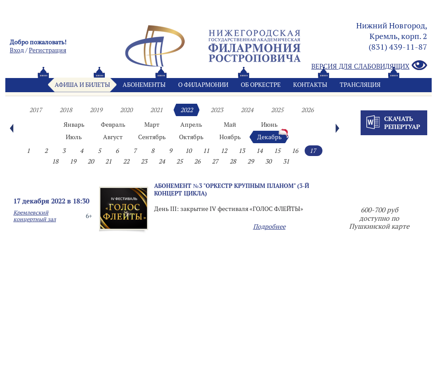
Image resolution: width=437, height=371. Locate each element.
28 (233, 161)
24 (162, 161)
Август (113, 137)
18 (55, 161)
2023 (217, 110)
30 (268, 161)
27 (215, 161)
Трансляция (360, 85)
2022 (186, 110)
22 (126, 161)
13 (241, 151)
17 (313, 151)
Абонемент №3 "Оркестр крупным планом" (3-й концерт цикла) (231, 189)
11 (206, 151)
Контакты (310, 85)
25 (179, 161)
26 (197, 161)
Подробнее (269, 226)
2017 (35, 110)
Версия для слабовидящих (369, 65)
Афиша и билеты (82, 85)
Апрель (191, 125)
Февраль (113, 125)
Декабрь (269, 137)
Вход (17, 50)
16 (295, 151)
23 (144, 161)
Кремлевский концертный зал (34, 216)
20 (90, 161)
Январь (74, 125)
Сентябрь (152, 137)
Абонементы (144, 85)
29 (250, 161)
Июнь (269, 125)
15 (277, 151)
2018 (66, 110)
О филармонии (203, 85)
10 (188, 151)
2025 (277, 110)
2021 (156, 110)
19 (73, 161)
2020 (126, 110)
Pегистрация (47, 50)
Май (230, 125)
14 (259, 151)
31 (286, 161)
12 (224, 151)
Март (151, 125)
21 (108, 161)
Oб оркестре (261, 85)
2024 (247, 110)
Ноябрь (230, 137)
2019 (96, 110)
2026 (307, 110)
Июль (74, 137)
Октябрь (191, 137)
